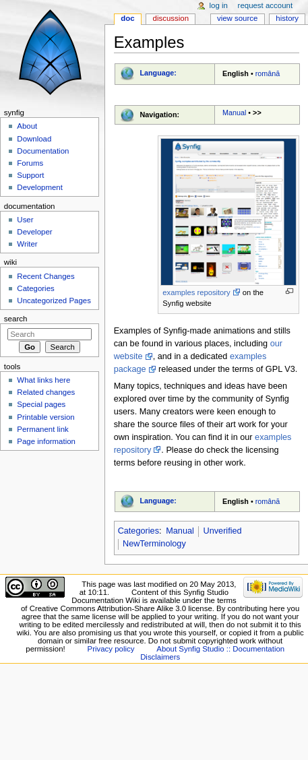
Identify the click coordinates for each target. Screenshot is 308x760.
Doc (127, 18)
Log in (219, 5)
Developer (34, 232)
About (27, 126)
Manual (234, 112)
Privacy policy (111, 649)
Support (30, 175)
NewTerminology (154, 543)
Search (16, 319)
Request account (265, 5)
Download (34, 139)
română (267, 73)
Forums (30, 163)
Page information (46, 441)
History (287, 18)
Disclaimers (160, 657)
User (25, 220)
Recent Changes (45, 276)
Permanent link (42, 429)
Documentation (43, 151)
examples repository (196, 292)
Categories (138, 531)
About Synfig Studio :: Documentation (220, 649)
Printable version (45, 417)
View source (237, 18)
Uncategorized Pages (54, 300)
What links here (43, 380)
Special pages (41, 404)
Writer (27, 244)
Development (39, 187)
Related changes (46, 392)
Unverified (223, 531)
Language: (158, 73)
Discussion (171, 18)
